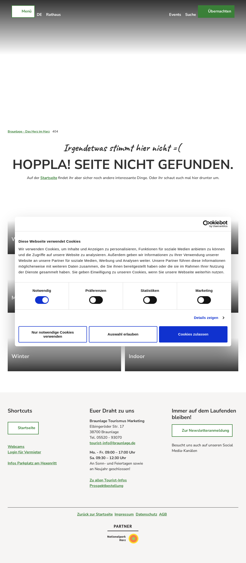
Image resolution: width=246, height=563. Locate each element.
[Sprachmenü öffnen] (39, 11)
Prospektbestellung (106, 485)
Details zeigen (206, 318)
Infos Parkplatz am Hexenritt (32, 463)
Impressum (124, 514)
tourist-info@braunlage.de (112, 442)
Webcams (16, 446)
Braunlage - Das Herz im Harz (29, 131)
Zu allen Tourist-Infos (108, 479)
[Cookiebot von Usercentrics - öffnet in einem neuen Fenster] (206, 224)
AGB (163, 514)
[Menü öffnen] (23, 11)
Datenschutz (146, 514)
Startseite (48, 177)
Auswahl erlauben (123, 334)
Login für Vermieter (24, 452)
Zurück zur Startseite (95, 514)
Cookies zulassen (193, 334)
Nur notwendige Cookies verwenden (53, 334)
